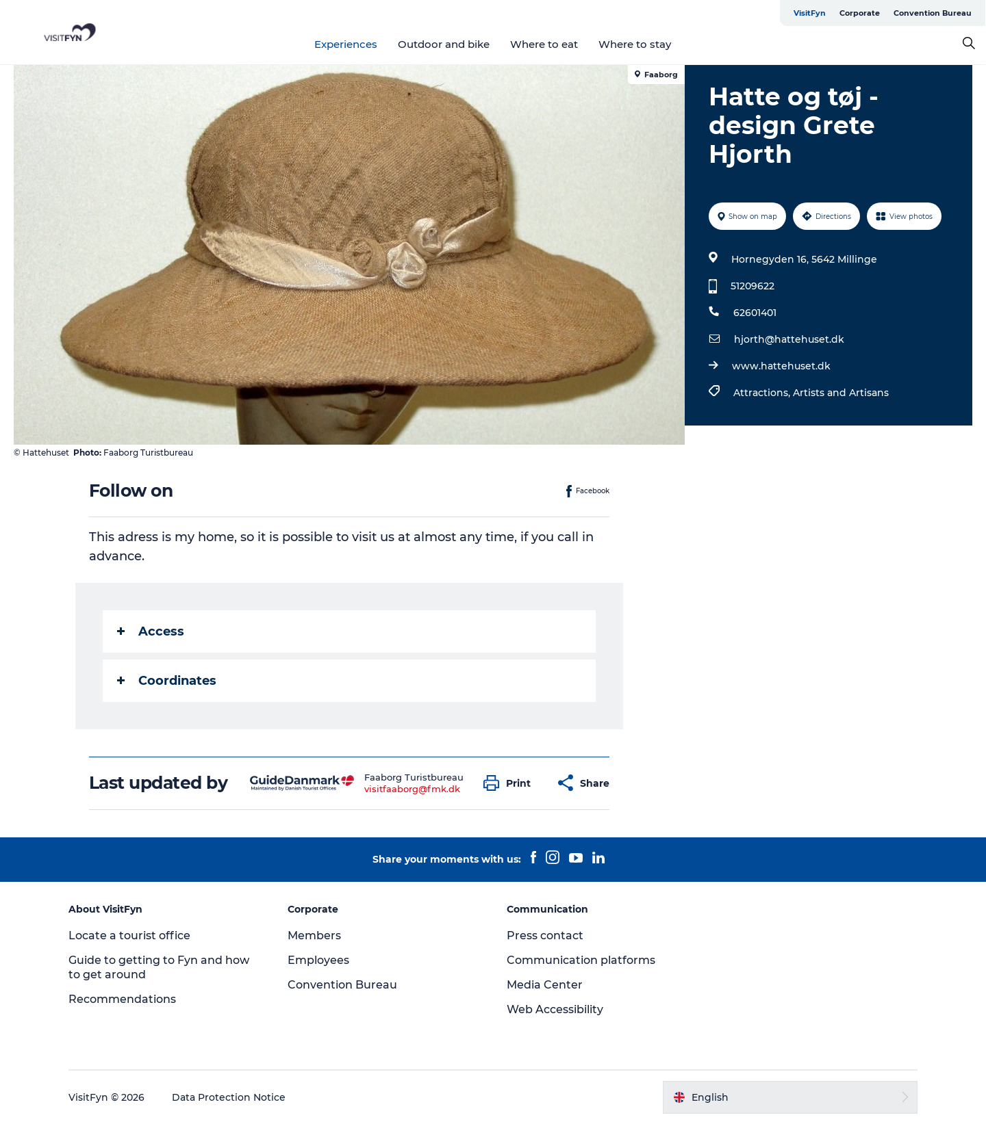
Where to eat (545, 44)
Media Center (545, 984)
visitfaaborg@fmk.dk (412, 788)
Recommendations (122, 999)
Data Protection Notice (229, 1097)
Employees (318, 960)
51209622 (752, 286)
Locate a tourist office (129, 935)
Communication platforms (581, 960)
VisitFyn (810, 13)
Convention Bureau (933, 13)
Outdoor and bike (444, 44)
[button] (510, 783)
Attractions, (763, 393)
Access (150, 631)
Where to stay (635, 44)
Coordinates (166, 680)
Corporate (860, 13)
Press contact (545, 935)
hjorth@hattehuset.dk (789, 339)
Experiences (346, 44)
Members (314, 935)
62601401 (754, 312)
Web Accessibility (555, 1009)
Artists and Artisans (841, 393)
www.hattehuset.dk (781, 366)
